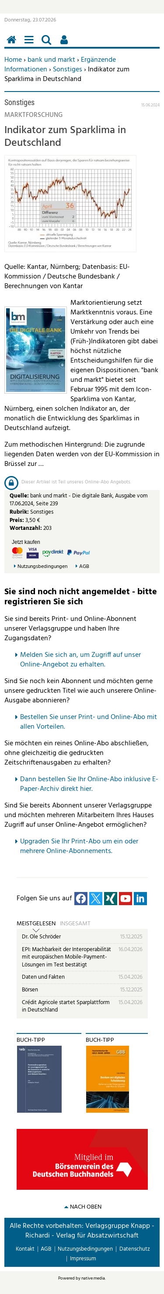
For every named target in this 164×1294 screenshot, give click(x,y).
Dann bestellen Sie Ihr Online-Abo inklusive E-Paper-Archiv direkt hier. (89, 784)
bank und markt (51, 60)
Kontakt (25, 1249)
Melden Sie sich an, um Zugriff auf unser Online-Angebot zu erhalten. (80, 659)
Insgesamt (75, 924)
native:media (93, 1278)
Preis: (17, 520)
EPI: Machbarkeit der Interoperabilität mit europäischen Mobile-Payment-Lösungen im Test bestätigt (66, 957)
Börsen (30, 989)
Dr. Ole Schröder (41, 936)
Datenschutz (134, 1249)
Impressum (83, 1259)
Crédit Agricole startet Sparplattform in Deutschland (66, 1006)
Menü (31, 44)
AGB (84, 567)
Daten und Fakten (43, 977)
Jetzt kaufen (26, 542)
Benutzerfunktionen (66, 44)
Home (13, 60)
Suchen (48, 44)
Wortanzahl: (26, 528)
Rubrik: (20, 512)
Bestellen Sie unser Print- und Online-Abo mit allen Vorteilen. (88, 722)
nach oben (85, 1207)
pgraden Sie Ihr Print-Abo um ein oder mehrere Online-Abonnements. (79, 846)
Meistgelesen (36, 924)
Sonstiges (67, 69)
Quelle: (20, 496)
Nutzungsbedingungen (42, 567)
